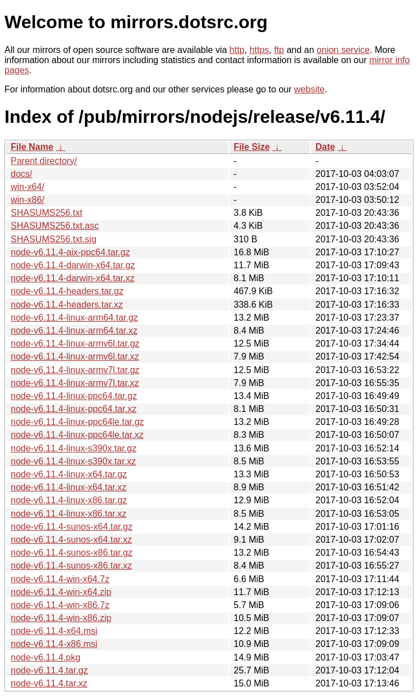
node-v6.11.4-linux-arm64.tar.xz (74, 330)
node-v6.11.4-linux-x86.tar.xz (68, 513)
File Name (32, 147)
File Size (252, 147)
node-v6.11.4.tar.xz (49, 683)
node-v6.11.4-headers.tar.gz (67, 291)
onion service (343, 50)
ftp (279, 50)
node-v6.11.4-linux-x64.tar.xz (68, 487)
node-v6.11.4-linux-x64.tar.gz (69, 474)
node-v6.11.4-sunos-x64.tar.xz (71, 539)
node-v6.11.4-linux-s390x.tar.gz (73, 448)
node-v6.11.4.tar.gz (49, 670)
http (236, 50)
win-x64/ (28, 187)
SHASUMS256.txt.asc (55, 225)
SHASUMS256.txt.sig (53, 239)
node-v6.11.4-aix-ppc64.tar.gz (70, 252)
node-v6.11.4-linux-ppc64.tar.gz (74, 396)
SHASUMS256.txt (46, 213)
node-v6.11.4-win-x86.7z (60, 605)
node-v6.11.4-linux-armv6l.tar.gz (75, 343)
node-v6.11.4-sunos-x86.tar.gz (71, 552)
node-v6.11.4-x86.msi (54, 644)
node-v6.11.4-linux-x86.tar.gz (69, 500)
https (259, 50)
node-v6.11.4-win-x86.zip (61, 618)
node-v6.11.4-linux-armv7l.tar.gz (75, 370)
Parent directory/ (44, 161)
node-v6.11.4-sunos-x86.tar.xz (71, 565)
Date (325, 147)
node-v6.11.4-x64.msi (54, 631)
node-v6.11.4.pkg (46, 657)
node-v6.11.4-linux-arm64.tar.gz (74, 317)
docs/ (21, 174)
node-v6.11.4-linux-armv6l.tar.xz (75, 356)
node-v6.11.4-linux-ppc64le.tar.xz (77, 435)
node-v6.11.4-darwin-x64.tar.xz (73, 278)
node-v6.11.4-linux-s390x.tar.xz (73, 461)
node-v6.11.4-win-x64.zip (61, 592)
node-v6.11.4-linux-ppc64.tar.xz (73, 409)
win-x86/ (28, 200)
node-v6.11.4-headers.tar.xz (67, 304)
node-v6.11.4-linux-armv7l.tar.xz (75, 383)
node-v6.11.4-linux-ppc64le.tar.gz (77, 422)
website (309, 89)
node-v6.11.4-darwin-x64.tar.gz (73, 265)
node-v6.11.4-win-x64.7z (60, 579)
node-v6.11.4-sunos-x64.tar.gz (71, 526)
